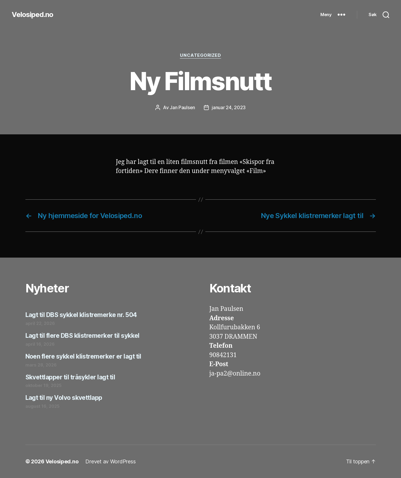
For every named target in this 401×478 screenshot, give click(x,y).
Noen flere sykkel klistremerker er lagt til (83, 356)
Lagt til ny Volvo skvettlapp (63, 397)
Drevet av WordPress (110, 461)
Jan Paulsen (182, 107)
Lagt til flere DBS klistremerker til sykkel (82, 335)
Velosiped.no (32, 14)
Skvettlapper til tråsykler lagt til (70, 377)
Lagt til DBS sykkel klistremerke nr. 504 (81, 314)
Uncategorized (200, 55)
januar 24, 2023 (229, 107)
